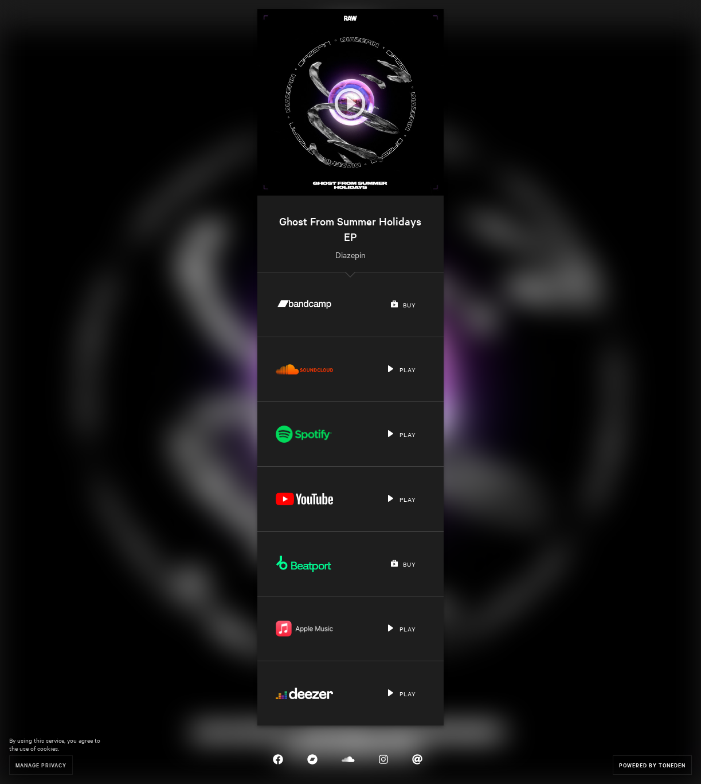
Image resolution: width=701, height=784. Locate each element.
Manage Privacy (40, 764)
